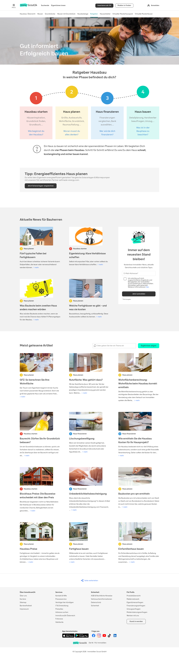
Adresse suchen (61, 612)
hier (147, 287)
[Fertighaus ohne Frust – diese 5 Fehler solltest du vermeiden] (40, 248)
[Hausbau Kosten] (138, 434)
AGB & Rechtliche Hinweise (101, 596)
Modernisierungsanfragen (137, 612)
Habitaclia (59, 622)
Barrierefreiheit (26, 606)
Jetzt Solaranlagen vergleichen (41, 186)
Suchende (45, 5)
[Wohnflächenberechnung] (138, 377)
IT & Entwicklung (61, 606)
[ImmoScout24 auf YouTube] (104, 637)
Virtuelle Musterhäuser (144, 14)
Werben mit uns (133, 616)
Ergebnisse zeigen (148, 346)
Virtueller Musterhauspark (122, 14)
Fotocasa (59, 619)
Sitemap (23, 602)
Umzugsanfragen (133, 609)
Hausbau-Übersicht (27, 14)
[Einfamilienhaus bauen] (138, 543)
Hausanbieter (105, 14)
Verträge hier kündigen (64, 602)
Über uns (23, 596)
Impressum (24, 609)
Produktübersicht (133, 596)
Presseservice (61, 599)
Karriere (23, 599)
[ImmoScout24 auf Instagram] (99, 637)
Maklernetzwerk (133, 599)
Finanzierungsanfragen (136, 606)
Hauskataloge (82, 14)
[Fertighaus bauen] (89, 543)
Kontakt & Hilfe (61, 596)
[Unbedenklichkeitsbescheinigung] (89, 489)
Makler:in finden (124, 5)
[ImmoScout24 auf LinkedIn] (115, 637)
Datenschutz (96, 602)
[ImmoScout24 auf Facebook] (94, 637)
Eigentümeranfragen (135, 602)
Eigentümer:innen (58, 5)
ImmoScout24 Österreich (65, 616)
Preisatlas (59, 609)
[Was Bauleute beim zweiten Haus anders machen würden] (40, 300)
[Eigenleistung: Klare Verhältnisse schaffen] (89, 246)
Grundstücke (50, 14)
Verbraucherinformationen (101, 599)
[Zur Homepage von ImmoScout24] (28, 6)
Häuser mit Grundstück (66, 14)
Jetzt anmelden (138, 294)
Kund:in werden (136, 621)
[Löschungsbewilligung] (89, 432)
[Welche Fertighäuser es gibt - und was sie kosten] (89, 298)
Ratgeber (94, 14)
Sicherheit (95, 606)
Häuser (40, 14)
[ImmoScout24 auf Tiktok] (110, 637)
